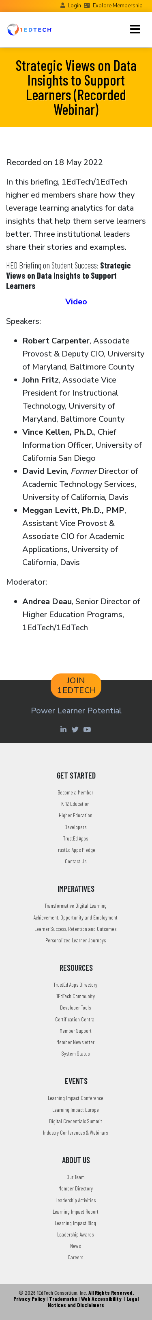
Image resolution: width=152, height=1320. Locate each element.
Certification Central (75, 1019)
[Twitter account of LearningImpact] (76, 729)
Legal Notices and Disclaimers (93, 1301)
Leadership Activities (76, 1200)
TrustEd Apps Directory (75, 984)
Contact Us (75, 861)
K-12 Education (75, 803)
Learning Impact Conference (75, 1097)
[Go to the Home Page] (29, 29)
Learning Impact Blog (75, 1222)
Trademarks (63, 1298)
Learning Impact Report (75, 1211)
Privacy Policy (29, 1298)
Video (76, 301)
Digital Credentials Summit (75, 1121)
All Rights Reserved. (111, 1292)
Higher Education (75, 815)
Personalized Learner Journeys (75, 940)
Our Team (75, 1176)
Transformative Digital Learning (76, 905)
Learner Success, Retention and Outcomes (75, 928)
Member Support (76, 1030)
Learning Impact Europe (75, 1109)
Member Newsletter (75, 1041)
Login (74, 5)
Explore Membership (118, 5)
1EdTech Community (75, 995)
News (75, 1245)
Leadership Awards (75, 1234)
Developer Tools (75, 1007)
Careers (75, 1257)
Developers (75, 826)
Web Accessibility (101, 1298)
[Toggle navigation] (135, 29)
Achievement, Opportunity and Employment (76, 917)
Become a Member (75, 792)
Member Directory (75, 1188)
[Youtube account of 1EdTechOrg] (88, 729)
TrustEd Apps (75, 838)
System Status (76, 1053)
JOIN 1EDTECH (76, 685)
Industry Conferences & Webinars (75, 1132)
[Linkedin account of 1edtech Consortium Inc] (65, 729)
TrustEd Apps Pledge (75, 849)
